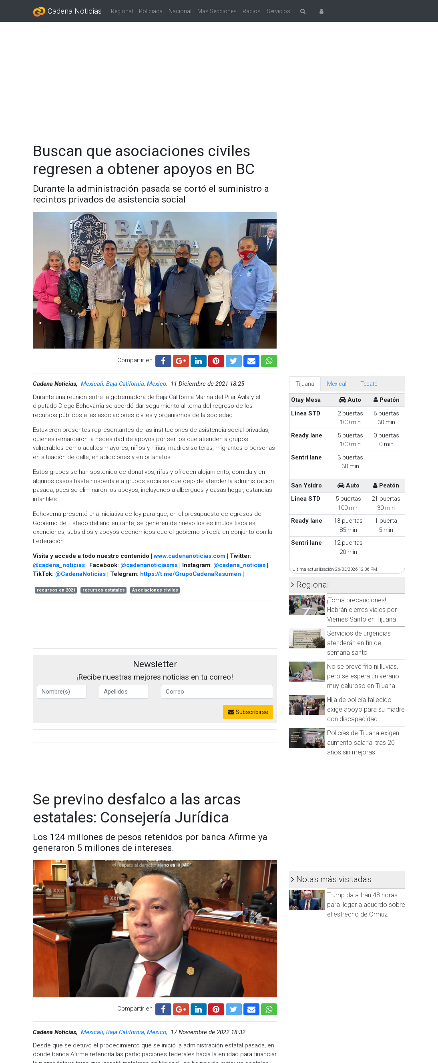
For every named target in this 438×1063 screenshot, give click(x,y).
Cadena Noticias (67, 11)
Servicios (278, 11)
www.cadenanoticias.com (189, 556)
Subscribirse (248, 712)
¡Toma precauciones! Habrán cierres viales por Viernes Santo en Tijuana (362, 609)
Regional (122, 11)
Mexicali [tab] (337, 384)
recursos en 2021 (56, 590)
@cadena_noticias (59, 565)
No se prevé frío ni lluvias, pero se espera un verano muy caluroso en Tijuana (363, 676)
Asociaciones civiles (155, 590)
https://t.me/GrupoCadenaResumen (190, 574)
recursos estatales (103, 590)
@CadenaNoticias (80, 574)
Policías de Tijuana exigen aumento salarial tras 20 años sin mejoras (363, 742)
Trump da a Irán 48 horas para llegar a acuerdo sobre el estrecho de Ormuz (366, 904)
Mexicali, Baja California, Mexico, (125, 383)
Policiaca (151, 11)
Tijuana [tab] (304, 384)
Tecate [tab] (368, 384)
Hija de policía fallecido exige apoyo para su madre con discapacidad (366, 709)
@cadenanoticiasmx (149, 565)
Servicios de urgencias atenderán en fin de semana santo (359, 643)
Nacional (180, 11)
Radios (252, 11)
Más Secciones (217, 11)
